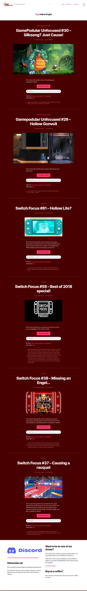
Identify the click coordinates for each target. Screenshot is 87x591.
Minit (32, 357)
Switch (54, 269)
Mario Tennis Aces (39, 444)
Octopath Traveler (50, 357)
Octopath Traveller (44, 533)
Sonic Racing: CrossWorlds (44, 104)
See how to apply (50, 566)
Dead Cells (44, 351)
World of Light (31, 362)
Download (48, 96)
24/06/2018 (50, 472)
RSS (34, 98)
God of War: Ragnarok (42, 102)
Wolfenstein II (51, 447)
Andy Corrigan (40, 40)
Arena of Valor (31, 443)
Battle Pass (30, 531)
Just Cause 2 (35, 104)
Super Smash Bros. (53, 533)
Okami (56, 357)
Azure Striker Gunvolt (32, 191)
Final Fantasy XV (41, 354)
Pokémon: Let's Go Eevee (35, 360)
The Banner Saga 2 (51, 446)
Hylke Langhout (40, 129)
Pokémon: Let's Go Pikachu (47, 360)
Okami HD (30, 358)
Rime (32, 269)
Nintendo (52, 268)
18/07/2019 (50, 213)
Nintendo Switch (42, 357)
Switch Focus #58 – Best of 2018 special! (43, 289)
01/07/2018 (50, 387)
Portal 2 (29, 193)
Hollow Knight (51, 102)
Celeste (54, 349)
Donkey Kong (39, 352)
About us (76, 4)
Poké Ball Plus (49, 358)
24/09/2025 (50, 40)
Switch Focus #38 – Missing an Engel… (43, 380)
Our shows (68, 4)
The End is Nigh (51, 361)
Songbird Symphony (47, 269)
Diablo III (53, 351)
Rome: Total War (35, 193)
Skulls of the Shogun (38, 269)
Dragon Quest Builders (33, 354)
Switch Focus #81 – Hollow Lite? (43, 208)
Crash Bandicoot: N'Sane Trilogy (41, 443)
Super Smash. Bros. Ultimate (38, 361)
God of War (34, 102)
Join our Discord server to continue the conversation (22, 558)
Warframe (57, 361)
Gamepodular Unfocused (43, 26)
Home (63, 4)
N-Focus (43, 204)
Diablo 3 (49, 351)
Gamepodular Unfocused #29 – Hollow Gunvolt (43, 121)
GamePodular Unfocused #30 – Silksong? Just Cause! (43, 33)
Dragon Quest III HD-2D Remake (45, 191)
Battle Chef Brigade (32, 349)
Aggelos (29, 102)
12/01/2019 (50, 296)
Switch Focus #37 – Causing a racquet (43, 465)
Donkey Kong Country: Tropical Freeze (51, 352)
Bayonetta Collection (47, 349)
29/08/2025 (50, 129)
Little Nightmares (45, 268)
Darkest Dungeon (37, 351)
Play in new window (37, 96)
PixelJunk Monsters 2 (41, 358)
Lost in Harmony (31, 444)
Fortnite (51, 443)
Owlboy (34, 358)
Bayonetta (39, 349)
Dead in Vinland (31, 268)
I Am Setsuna (54, 355)
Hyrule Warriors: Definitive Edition (43, 355)
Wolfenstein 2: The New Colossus (39, 447)
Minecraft (54, 531)
